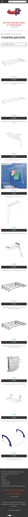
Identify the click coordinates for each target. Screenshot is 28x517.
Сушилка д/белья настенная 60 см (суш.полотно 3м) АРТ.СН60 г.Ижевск (14, 308)
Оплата (3, 478)
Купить (14, 79)
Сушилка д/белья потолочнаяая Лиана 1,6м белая (14, 233)
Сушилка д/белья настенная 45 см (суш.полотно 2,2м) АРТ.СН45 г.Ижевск (14, 346)
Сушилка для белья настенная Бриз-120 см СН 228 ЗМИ (14, 122)
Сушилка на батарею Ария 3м (14, 459)
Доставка (4, 476)
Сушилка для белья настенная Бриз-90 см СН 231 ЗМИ (14, 84)
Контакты (3, 480)
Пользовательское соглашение (10, 474)
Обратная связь (5, 482)
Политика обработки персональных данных (13, 486)
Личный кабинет (5, 484)
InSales (18, 510)
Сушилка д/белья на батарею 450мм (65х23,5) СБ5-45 (14, 421)
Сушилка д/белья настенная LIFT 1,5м (14, 159)
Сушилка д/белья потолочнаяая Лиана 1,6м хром (14, 270)
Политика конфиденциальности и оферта (12, 472)
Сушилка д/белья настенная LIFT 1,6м (14, 196)
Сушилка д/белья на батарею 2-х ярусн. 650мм (14, 384)
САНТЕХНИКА (7, 34)
